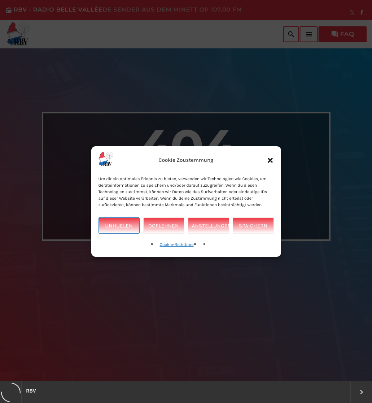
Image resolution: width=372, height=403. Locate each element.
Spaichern (253, 231)
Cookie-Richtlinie (177, 249)
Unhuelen (118, 231)
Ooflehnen (163, 231)
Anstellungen (210, 231)
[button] (270, 165)
